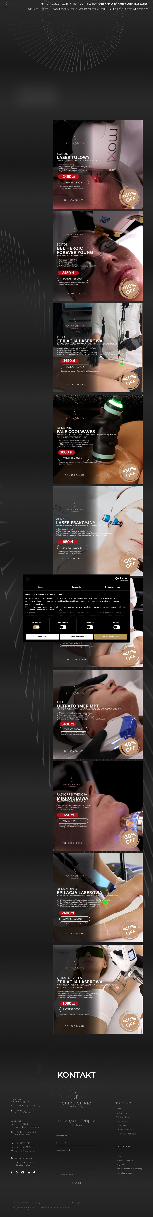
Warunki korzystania (17, 1211)
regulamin (71, 1177)
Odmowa (42, 637)
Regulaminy (119, 1167)
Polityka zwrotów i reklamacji (127, 1171)
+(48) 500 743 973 (21, 1146)
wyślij (76, 1185)
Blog (115, 1159)
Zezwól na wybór (76, 637)
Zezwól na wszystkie (111, 637)
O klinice (32, 10)
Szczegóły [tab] (76, 587)
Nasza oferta (119, 1124)
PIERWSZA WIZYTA (111, 5)
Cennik (104, 10)
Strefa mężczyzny (137, 10)
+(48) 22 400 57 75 (21, 1150)
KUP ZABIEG (142, 5)
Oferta (45, 10)
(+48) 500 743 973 (75, 5)
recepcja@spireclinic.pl (56, 5)
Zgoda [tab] (40, 587)
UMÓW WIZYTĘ (127, 5)
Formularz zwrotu (122, 1175)
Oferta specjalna (89, 10)
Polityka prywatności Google (58, 1210)
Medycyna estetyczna (123, 1136)
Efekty (73, 10)
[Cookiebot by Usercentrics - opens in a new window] (117, 579)
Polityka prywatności (123, 1163)
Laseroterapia (120, 1128)
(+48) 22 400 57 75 (93, 5)
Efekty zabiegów (121, 1115)
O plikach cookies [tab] (112, 587)
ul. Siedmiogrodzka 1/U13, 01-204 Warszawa (26, 1114)
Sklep (112, 10)
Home (116, 1154)
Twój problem (60, 10)
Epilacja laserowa (121, 1132)
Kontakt (121, 10)
